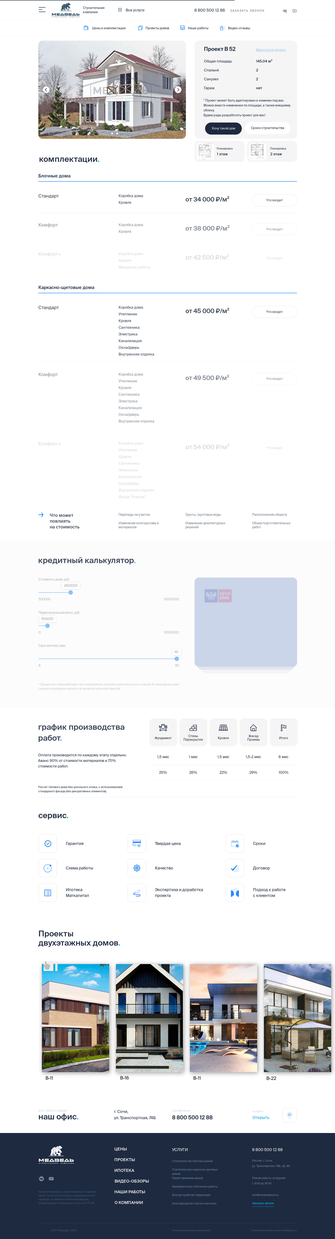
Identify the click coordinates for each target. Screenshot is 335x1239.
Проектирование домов (187, 1178)
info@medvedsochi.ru (265, 1194)
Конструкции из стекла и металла (194, 1203)
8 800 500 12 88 (209, 10)
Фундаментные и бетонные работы (195, 1186)
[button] (248, 11)
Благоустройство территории (191, 1194)
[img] (75, 1018)
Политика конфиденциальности (191, 1230)
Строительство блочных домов (192, 1161)
